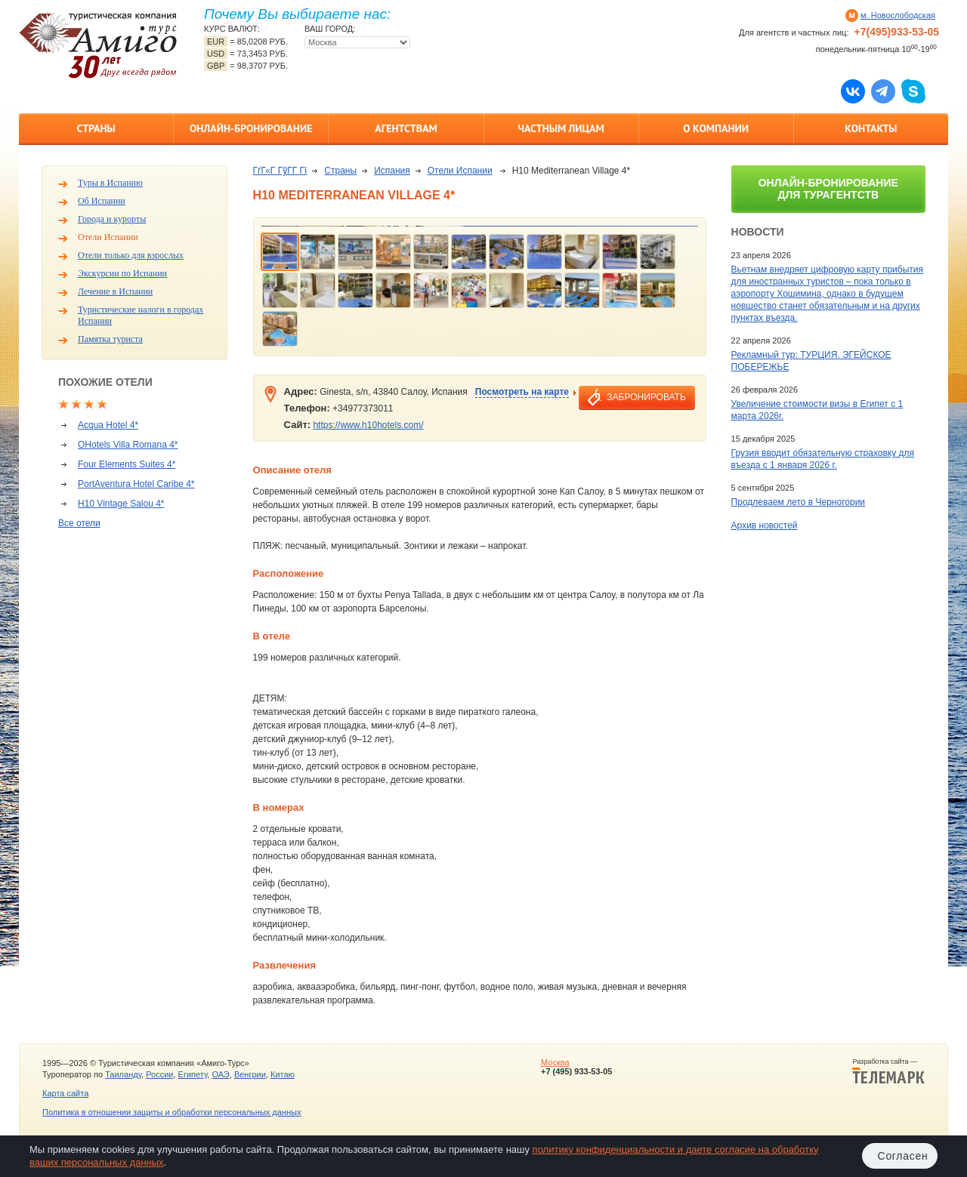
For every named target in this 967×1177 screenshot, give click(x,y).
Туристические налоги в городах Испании (140, 315)
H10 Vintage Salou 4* (121, 503)
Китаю (282, 1074)
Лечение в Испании (115, 291)
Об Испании (101, 201)
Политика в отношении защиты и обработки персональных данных (171, 1112)
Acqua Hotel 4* (108, 425)
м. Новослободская (897, 15)
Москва (555, 1062)
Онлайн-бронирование (251, 128)
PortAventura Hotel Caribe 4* (136, 484)
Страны (95, 128)
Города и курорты (112, 219)
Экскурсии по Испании (122, 273)
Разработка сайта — (888, 1071)
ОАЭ (220, 1074)
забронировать (646, 397)
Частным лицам (560, 128)
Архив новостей (764, 525)
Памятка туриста (110, 339)
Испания (392, 170)
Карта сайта (65, 1093)
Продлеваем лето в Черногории (798, 502)
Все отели (79, 523)
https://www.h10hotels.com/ (368, 425)
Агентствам (406, 128)
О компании (716, 128)
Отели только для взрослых (131, 255)
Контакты (871, 128)
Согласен (903, 1156)
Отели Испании (108, 237)
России (159, 1074)
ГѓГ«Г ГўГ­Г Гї (280, 170)
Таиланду (123, 1074)
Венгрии (250, 1074)
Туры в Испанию (110, 182)
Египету (193, 1074)
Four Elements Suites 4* (126, 464)
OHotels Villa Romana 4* (128, 444)
